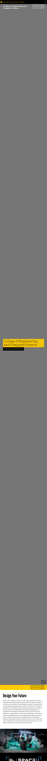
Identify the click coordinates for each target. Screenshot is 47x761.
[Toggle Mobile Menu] (45, 2)
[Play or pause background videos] (43, 682)
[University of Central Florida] (12, 2)
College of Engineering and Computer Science (15, 7)
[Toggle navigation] (38, 6)
